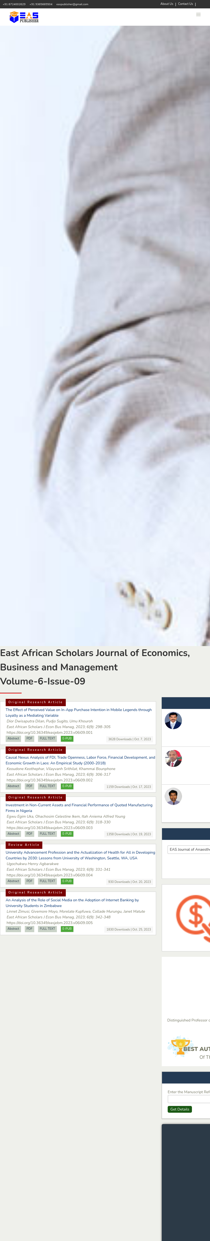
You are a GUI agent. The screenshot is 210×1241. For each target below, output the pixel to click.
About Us (166, 4)
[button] (198, 14)
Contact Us (185, 4)
